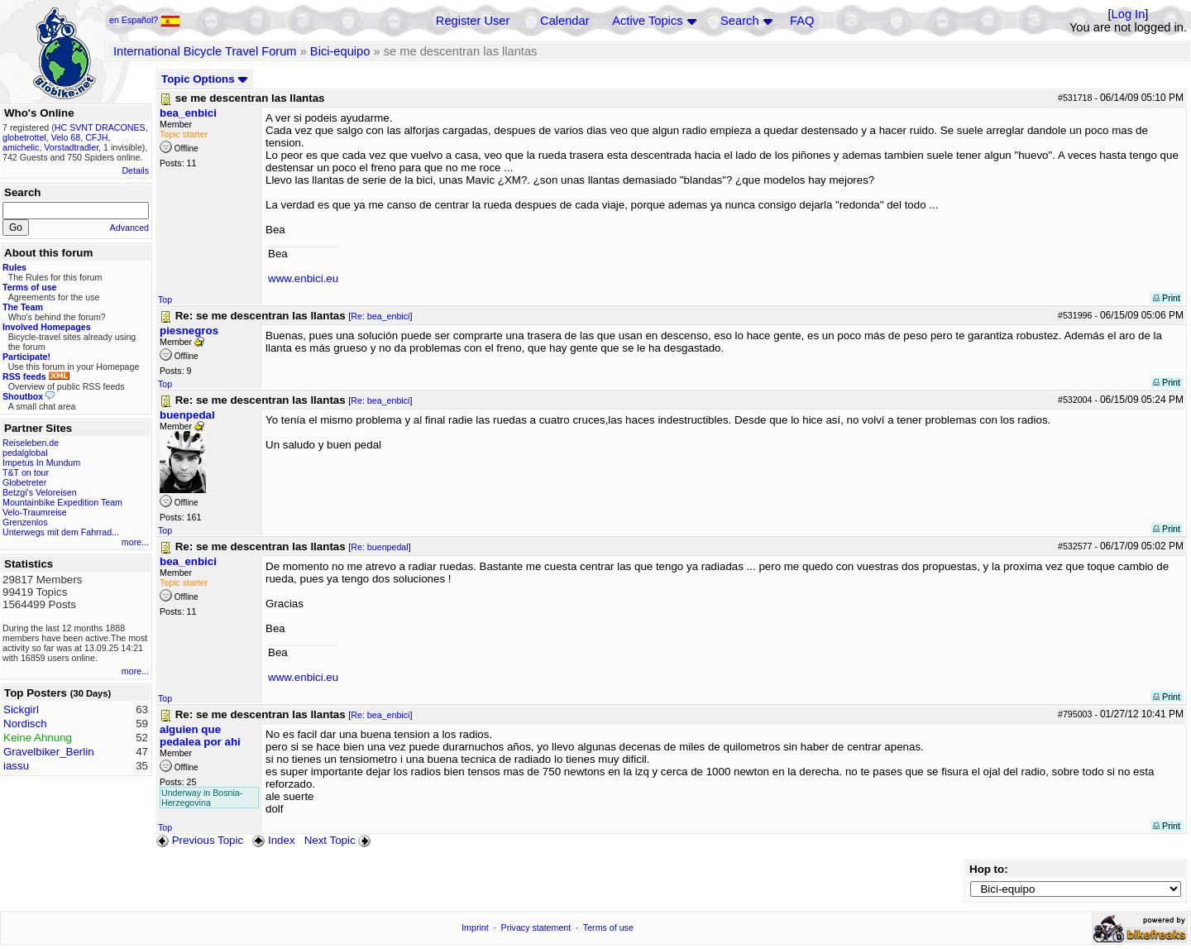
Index (273, 840)
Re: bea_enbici (380, 316)
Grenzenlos (25, 522)
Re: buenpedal (379, 547)
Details (135, 170)
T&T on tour (25, 472)
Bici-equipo (340, 51)
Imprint (475, 927)
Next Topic (339, 840)
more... (135, 542)
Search (739, 20)
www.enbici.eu (303, 278)
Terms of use (608, 927)
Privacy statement (536, 927)
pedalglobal (25, 453)
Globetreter (24, 482)
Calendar (564, 20)
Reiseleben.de (30, 443)
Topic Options (204, 79)
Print (1166, 298)
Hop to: (988, 869)
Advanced (129, 227)
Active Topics (647, 20)
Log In (1129, 14)
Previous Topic (199, 840)
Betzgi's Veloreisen (39, 492)
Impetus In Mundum (41, 462)
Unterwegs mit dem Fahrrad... (60, 532)
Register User (473, 20)
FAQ (802, 20)
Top (165, 299)
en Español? (144, 20)
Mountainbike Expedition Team (62, 502)
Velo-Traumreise (34, 512)
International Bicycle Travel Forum (205, 51)
